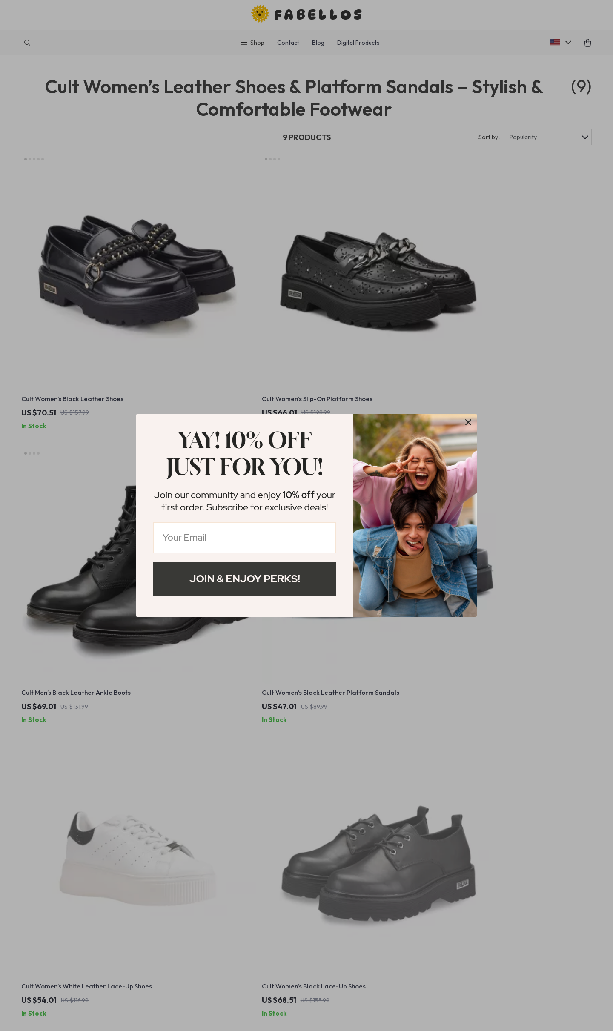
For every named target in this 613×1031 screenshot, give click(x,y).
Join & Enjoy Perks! (244, 578)
